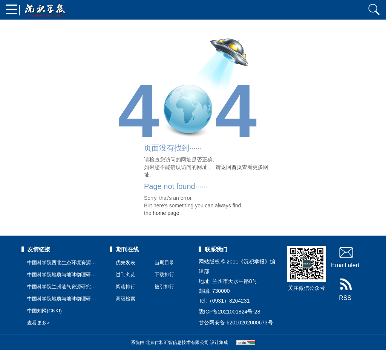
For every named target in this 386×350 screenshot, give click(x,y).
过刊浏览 (125, 274)
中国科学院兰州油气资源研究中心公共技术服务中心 (83, 286)
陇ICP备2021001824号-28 (229, 312)
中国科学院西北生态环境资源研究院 (66, 262)
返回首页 (231, 167)
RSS (345, 289)
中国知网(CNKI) (44, 310)
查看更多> (38, 323)
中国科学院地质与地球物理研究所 (64, 298)
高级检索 (125, 298)
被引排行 (164, 286)
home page (166, 213)
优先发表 (125, 262)
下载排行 (164, 274)
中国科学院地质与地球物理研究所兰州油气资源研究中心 (88, 274)
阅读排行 (125, 286)
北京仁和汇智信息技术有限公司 (177, 342)
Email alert (345, 257)
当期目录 (164, 262)
